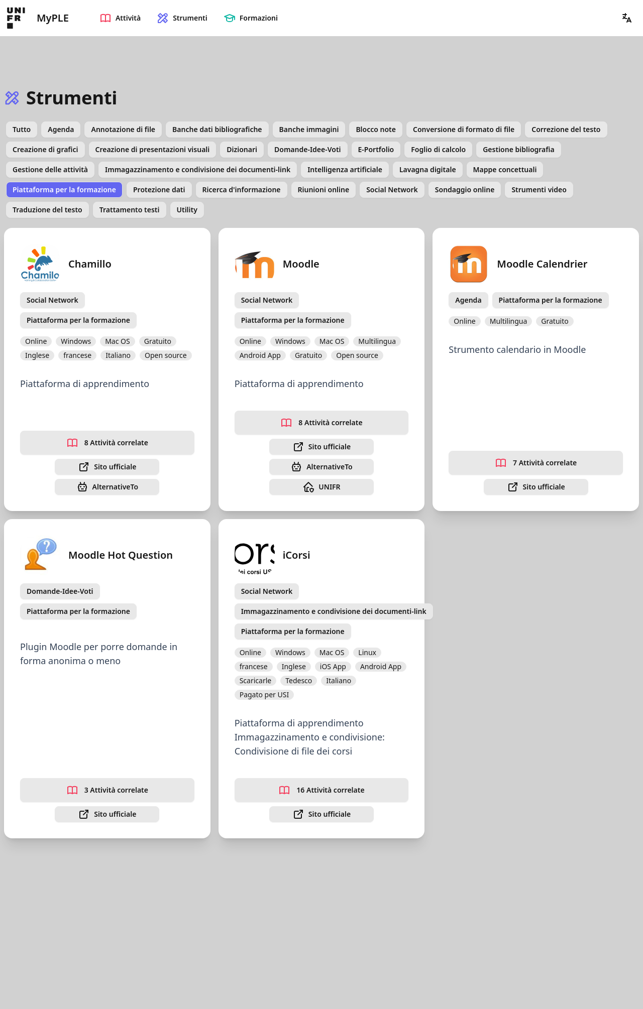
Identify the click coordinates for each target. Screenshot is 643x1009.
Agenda (61, 129)
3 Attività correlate (107, 790)
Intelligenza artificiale (344, 169)
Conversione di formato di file (463, 129)
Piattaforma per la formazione (64, 189)
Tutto (22, 129)
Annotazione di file (123, 129)
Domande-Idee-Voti (307, 149)
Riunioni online (324, 189)
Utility (187, 209)
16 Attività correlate (321, 790)
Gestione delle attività (50, 169)
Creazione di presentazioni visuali (152, 149)
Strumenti (182, 18)
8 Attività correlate (107, 443)
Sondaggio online (465, 189)
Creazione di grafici (45, 149)
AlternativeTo (107, 487)
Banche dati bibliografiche (217, 129)
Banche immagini (309, 129)
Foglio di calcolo (438, 149)
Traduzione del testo (47, 209)
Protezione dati (159, 189)
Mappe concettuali (505, 169)
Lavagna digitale (427, 169)
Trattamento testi (129, 209)
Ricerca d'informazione (241, 189)
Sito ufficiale (107, 467)
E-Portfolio (376, 149)
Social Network (392, 189)
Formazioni (251, 18)
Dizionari (242, 149)
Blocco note (376, 129)
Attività (120, 18)
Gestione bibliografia (518, 149)
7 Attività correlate (536, 463)
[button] (627, 18)
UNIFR (321, 487)
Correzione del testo (565, 129)
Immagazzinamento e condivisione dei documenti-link (197, 169)
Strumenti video (538, 189)
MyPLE (53, 18)
